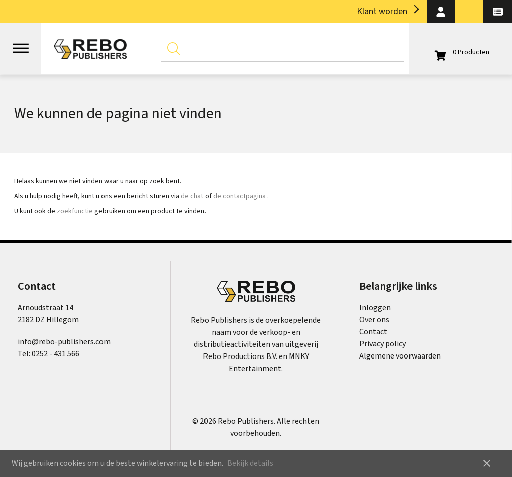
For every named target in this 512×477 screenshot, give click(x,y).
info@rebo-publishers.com (64, 341)
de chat (193, 196)
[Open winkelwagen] (460, 52)
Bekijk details (250, 463)
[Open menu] (20, 43)
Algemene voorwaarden (400, 356)
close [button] (487, 463)
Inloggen (375, 307)
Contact (373, 331)
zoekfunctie (75, 211)
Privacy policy (382, 343)
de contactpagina (240, 196)
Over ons (374, 319)
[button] (441, 11)
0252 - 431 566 (55, 354)
